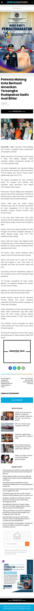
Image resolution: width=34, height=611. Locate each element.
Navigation (17, 8)
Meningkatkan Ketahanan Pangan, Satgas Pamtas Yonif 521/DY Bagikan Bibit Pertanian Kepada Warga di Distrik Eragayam (16, 506)
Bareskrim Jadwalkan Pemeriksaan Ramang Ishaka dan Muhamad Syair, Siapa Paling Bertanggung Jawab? (16, 499)
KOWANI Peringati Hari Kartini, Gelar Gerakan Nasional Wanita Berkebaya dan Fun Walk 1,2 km (18, 494)
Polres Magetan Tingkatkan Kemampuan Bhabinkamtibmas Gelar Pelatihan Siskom (6, 383)
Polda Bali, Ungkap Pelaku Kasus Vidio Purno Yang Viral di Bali (24, 436)
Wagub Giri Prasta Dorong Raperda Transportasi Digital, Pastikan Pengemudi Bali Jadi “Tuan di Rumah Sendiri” (23, 416)
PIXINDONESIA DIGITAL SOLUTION (11, 608)
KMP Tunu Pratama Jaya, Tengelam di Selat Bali (23, 425)
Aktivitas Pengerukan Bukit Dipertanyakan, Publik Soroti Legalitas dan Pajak (18, 490)
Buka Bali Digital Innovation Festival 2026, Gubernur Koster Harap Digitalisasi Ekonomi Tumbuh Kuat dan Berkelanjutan (16, 519)
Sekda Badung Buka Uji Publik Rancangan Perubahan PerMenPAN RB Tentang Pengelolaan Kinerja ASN (18, 484)
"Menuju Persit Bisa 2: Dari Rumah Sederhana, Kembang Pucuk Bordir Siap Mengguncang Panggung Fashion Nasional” (17, 512)
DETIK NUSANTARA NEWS (20, 2)
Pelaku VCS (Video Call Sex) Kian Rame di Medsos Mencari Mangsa (23, 457)
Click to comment (17, 400)
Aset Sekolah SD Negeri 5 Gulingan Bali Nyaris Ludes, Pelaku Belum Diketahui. (23, 447)
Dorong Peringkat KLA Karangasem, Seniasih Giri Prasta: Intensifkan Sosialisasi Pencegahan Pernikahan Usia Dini (18, 525)
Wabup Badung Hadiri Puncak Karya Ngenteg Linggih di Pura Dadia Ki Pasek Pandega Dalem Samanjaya (17, 478)
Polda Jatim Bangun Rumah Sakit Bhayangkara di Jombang (26, 381)
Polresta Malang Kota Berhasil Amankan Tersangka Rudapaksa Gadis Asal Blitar (15, 89)
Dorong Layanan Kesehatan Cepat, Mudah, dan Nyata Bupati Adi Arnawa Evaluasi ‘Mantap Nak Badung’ (18, 472)
